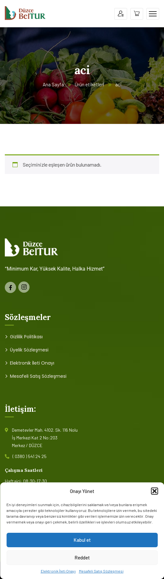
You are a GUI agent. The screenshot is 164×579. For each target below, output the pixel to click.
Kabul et (82, 540)
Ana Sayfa (53, 84)
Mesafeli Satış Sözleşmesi (101, 571)
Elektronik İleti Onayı (58, 571)
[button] (154, 491)
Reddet (82, 557)
